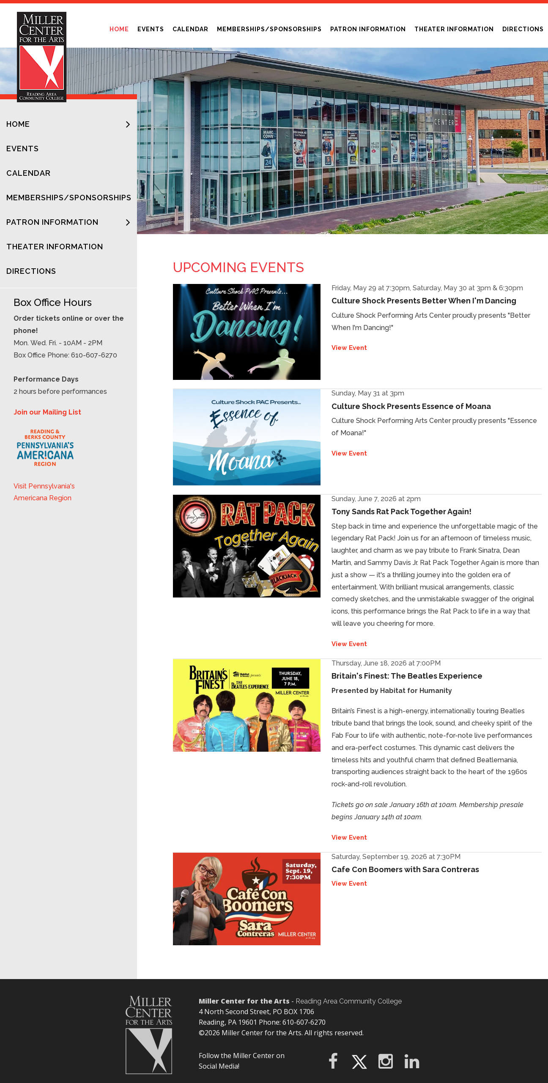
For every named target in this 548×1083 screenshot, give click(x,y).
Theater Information (454, 29)
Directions (523, 29)
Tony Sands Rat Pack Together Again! (401, 511)
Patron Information (370, 27)
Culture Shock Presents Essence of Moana (411, 406)
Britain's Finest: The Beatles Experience (407, 675)
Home (121, 27)
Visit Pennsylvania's (44, 486)
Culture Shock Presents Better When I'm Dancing (424, 300)
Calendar (190, 29)
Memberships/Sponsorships (269, 29)
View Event (349, 348)
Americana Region (42, 498)
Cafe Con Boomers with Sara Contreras (405, 869)
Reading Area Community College (349, 1001)
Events (150, 29)
